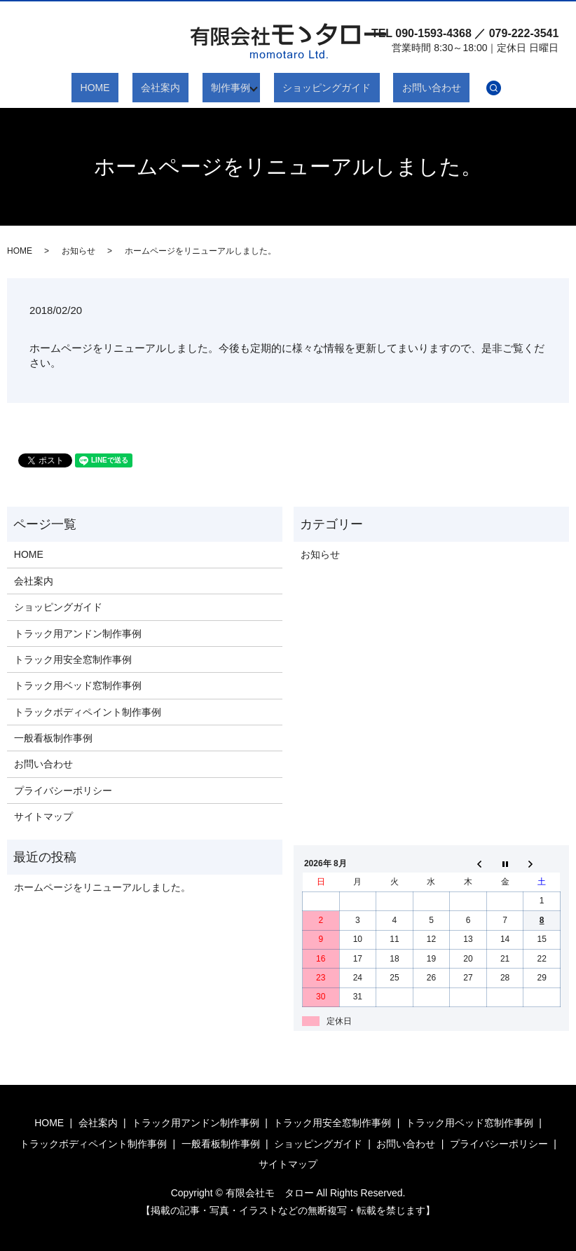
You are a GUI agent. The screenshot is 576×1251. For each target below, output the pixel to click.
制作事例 (226, 87)
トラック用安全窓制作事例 (73, 659)
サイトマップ (43, 816)
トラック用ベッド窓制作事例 (78, 685)
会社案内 (173, 87)
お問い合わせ (400, 87)
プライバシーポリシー (63, 790)
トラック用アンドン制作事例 (78, 633)
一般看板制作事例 (53, 738)
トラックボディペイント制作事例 (87, 712)
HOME (125, 87)
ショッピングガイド (314, 87)
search (454, 87)
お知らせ (78, 251)
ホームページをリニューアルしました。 (102, 887)
